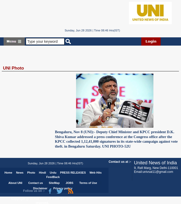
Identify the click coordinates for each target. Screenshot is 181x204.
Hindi (42, 172)
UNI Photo (13, 68)
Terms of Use (88, 182)
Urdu (53, 172)
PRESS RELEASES (73, 172)
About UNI (15, 182)
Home (8, 172)
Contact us (35, 182)
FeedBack (53, 176)
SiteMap (54, 182)
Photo (31, 172)
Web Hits (95, 172)
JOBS (69, 182)
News (19, 172)
